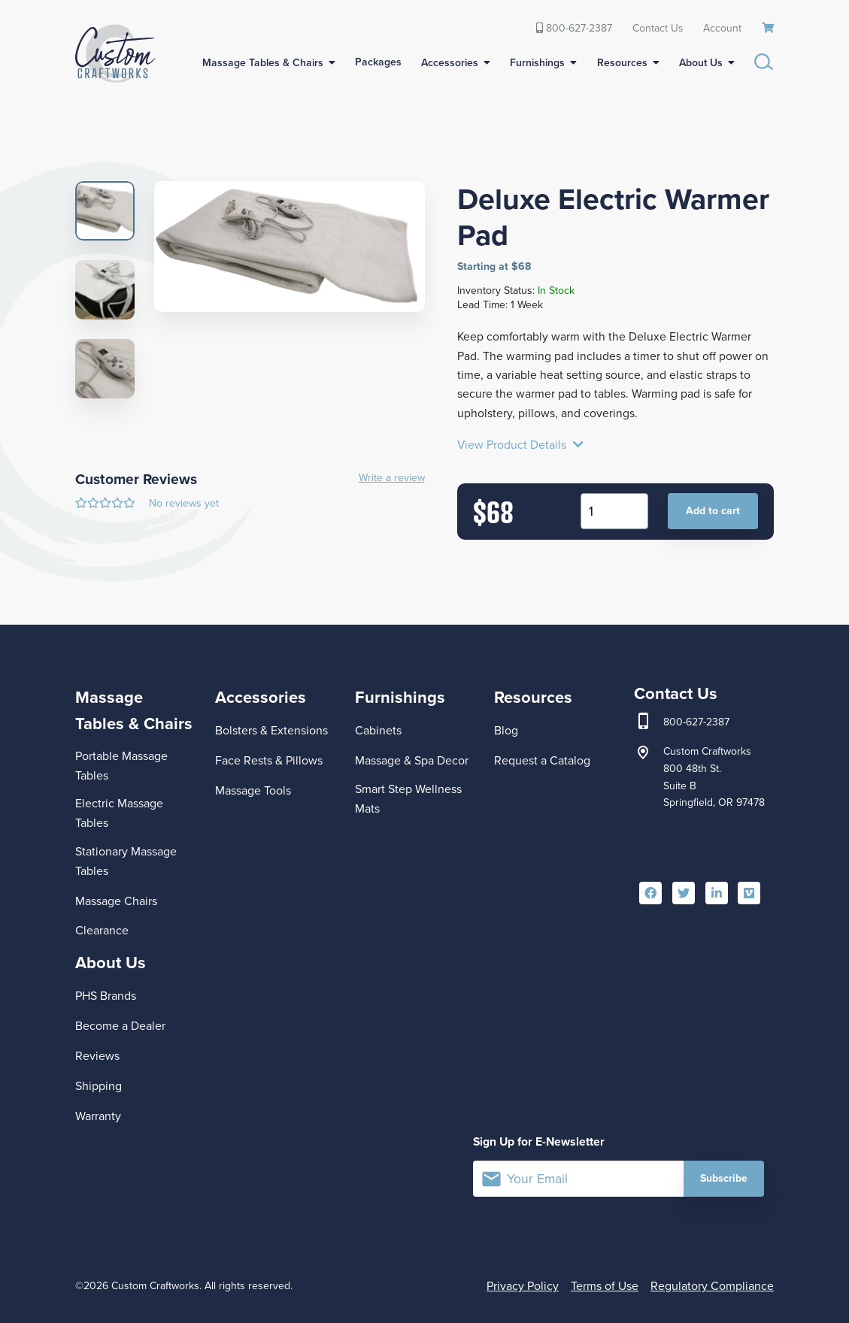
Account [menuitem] (722, 27)
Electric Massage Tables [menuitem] (119, 813)
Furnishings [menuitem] (537, 63)
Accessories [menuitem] (449, 63)
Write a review (392, 478)
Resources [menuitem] (622, 63)
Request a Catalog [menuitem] (542, 760)
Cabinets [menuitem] (378, 730)
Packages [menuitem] (378, 62)
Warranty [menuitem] (98, 1116)
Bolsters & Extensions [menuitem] (271, 730)
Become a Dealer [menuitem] (120, 1025)
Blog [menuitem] (506, 730)
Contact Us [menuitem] (658, 27)
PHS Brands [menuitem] (105, 995)
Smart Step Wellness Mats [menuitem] (408, 798)
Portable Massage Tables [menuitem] (121, 765)
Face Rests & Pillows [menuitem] (269, 760)
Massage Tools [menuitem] (253, 790)
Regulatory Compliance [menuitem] (712, 1285)
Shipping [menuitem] (98, 1085)
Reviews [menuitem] (97, 1055)
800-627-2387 (696, 722)
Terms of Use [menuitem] (604, 1285)
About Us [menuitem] (701, 63)
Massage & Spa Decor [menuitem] (411, 760)
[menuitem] (768, 29)
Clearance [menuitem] (102, 930)
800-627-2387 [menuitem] (574, 27)
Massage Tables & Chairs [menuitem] (262, 63)
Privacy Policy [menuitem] (523, 1285)
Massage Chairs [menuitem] (116, 901)
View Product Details (520, 445)
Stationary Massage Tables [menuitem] (126, 861)
